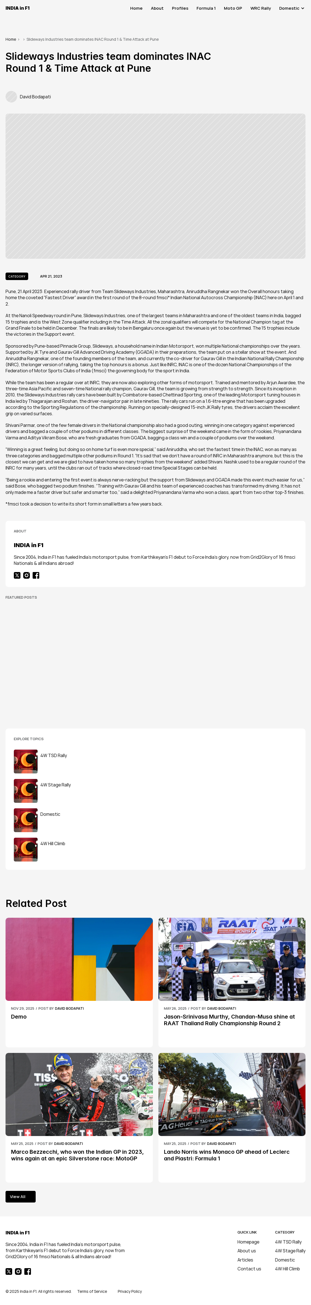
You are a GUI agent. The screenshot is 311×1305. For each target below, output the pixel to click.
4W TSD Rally (288, 1242)
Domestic (285, 1260)
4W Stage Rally (290, 1251)
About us (246, 1251)
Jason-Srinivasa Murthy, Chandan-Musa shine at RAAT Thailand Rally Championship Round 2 (230, 1020)
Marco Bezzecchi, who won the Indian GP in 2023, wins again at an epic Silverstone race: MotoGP (78, 1155)
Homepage (248, 1242)
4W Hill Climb (287, 1269)
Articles (245, 1260)
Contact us (249, 1269)
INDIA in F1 (18, 8)
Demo (19, 1016)
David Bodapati (69, 1008)
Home (11, 39)
